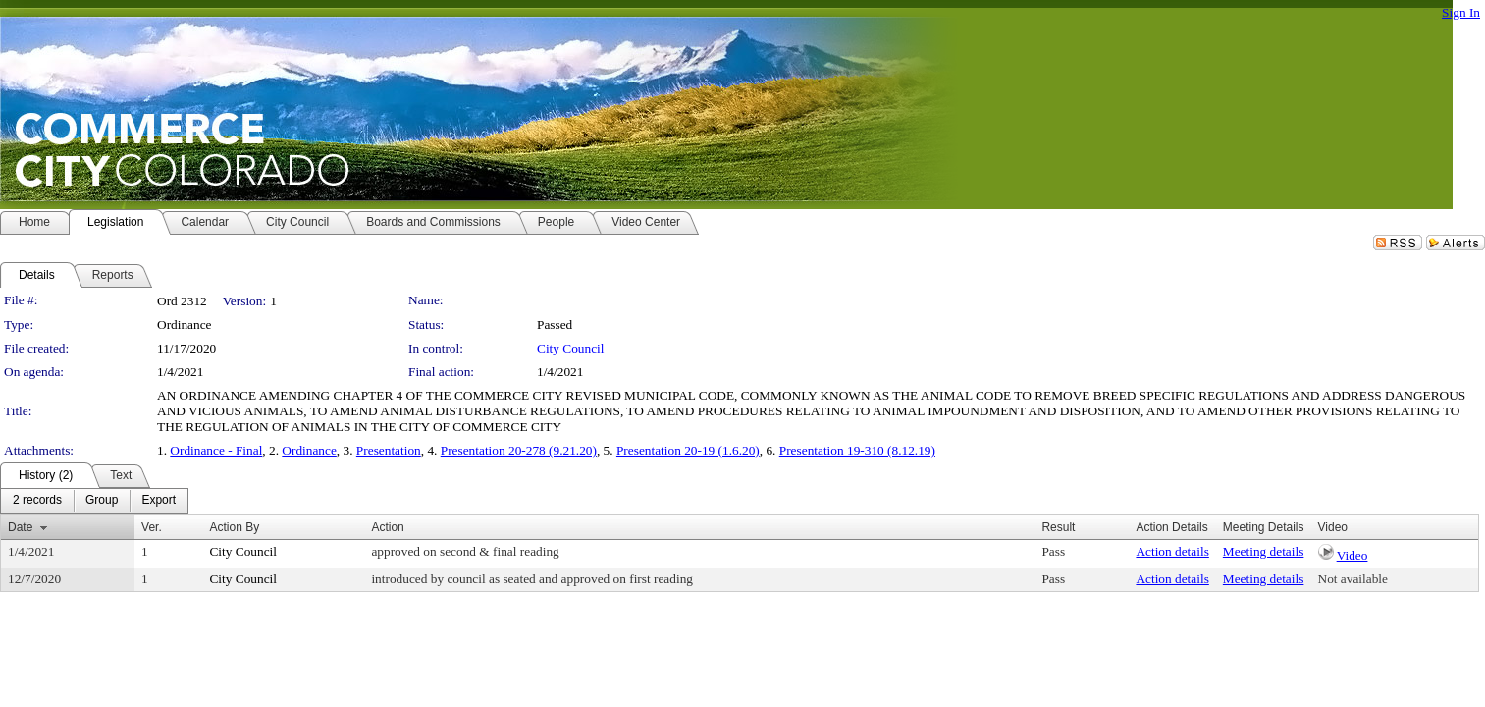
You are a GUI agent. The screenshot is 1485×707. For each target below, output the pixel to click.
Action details (1172, 551)
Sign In (1461, 12)
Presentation (388, 450)
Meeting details (1263, 551)
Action (387, 527)
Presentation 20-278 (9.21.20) (519, 450)
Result (1058, 527)
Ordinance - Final (216, 450)
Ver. (151, 527)
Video (1352, 555)
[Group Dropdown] (102, 501)
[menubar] (94, 501)
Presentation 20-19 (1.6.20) (688, 450)
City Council (571, 348)
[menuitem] (37, 501)
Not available (1353, 578)
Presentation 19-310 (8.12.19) (857, 450)
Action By (234, 527)
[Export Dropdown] (158, 501)
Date (20, 527)
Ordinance (309, 450)
